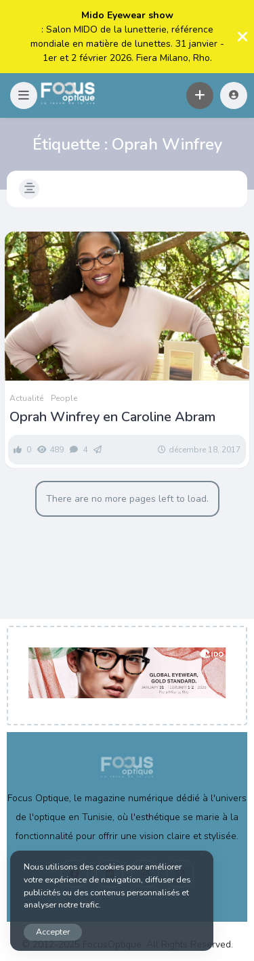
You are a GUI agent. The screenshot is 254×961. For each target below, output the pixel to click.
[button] (23, 95)
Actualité (26, 398)
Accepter (53, 931)
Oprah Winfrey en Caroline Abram (112, 417)
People (64, 398)
